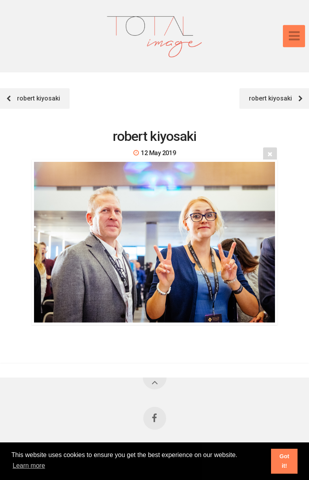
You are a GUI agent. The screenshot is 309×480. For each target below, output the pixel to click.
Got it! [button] (284, 461)
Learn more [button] (29, 465)
